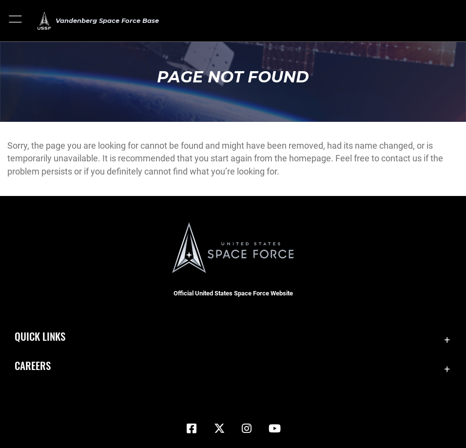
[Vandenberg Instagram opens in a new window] (246, 428)
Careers (33, 365)
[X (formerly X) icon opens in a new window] (219, 428)
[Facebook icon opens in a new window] (191, 428)
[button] (16, 20)
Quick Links (40, 336)
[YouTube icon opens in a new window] (274, 428)
